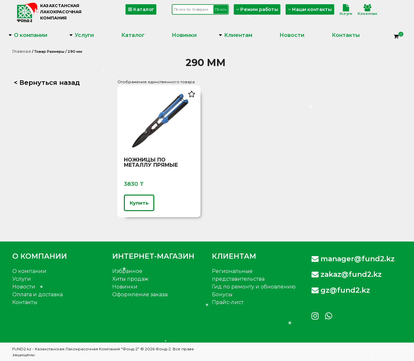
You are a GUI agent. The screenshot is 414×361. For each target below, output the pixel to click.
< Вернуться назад (47, 82)
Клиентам (367, 10)
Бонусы (222, 294)
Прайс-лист (228, 302)
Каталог (141, 9)
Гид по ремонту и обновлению (254, 287)
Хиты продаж (130, 279)
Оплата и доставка (37, 294)
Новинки (184, 35)
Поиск (220, 9)
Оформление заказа (140, 294)
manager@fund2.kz (353, 258)
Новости (291, 35)
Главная (21, 51)
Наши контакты (310, 9)
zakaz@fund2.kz (346, 274)
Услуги (346, 10)
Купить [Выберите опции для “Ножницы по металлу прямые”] (139, 203)
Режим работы (257, 9)
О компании (30, 35)
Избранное (127, 271)
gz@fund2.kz (340, 290)
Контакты (346, 35)
